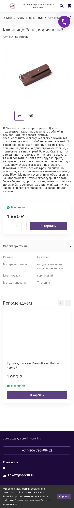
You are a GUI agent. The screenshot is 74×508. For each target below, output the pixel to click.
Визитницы (36, 17)
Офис (20, 17)
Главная (7, 17)
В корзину (48, 226)
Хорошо (64, 496)
